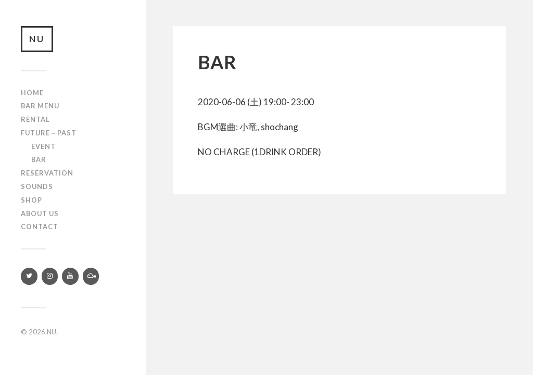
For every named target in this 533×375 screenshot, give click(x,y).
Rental (35, 119)
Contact (39, 226)
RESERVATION (47, 173)
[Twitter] (29, 276)
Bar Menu (40, 106)
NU (37, 38)
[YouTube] (70, 276)
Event (43, 146)
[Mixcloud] (91, 276)
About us (40, 213)
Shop (31, 200)
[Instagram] (50, 276)
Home (32, 93)
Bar (38, 159)
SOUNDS (37, 186)
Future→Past (49, 133)
